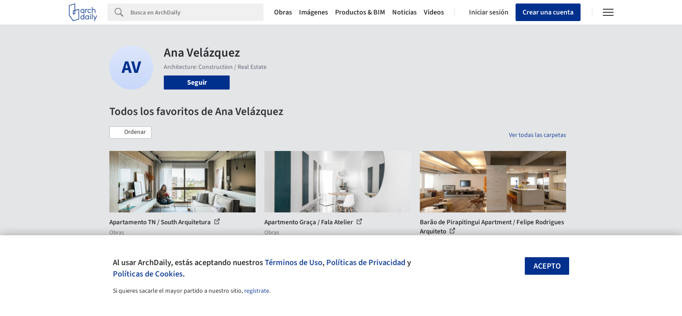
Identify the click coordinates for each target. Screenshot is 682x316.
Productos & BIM (360, 12)
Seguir (197, 82)
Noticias (404, 12)
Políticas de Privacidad (365, 262)
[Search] (196, 12)
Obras (283, 12)
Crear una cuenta (548, 12)
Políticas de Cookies (148, 274)
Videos (434, 12)
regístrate (256, 291)
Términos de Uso (293, 262)
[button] (130, 132)
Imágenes (313, 12)
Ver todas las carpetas (537, 135)
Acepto (547, 266)
